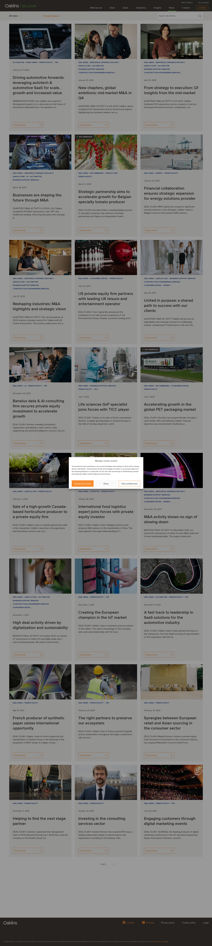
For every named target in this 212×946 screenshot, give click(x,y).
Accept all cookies (82, 483)
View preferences (129, 483)
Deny (106, 483)
